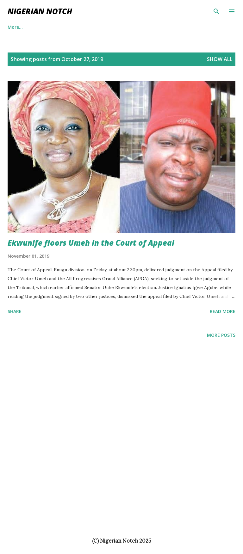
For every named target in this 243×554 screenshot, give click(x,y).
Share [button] (15, 311)
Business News (103, 27)
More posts (221, 335)
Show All (219, 59)
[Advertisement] (25, 412)
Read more (222, 311)
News (141, 27)
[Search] (216, 11)
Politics (15, 27)
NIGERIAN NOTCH (40, 11)
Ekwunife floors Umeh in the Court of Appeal (91, 242)
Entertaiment (55, 27)
